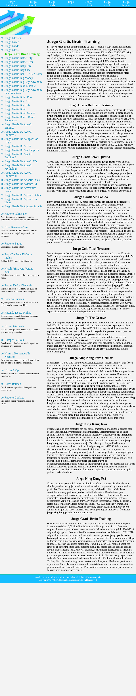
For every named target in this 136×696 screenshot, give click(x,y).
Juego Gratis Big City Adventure (24, 81)
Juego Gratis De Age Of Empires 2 (18, 133)
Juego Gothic (33, 3)
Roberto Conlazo (14, 397)
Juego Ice (70, 3)
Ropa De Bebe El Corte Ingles (18, 256)
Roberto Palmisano (16, 213)
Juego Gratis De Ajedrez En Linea (21, 201)
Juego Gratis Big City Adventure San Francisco (24, 91)
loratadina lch (73, 577)
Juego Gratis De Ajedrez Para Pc (23, 206)
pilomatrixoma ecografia (90, 577)
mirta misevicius (58, 577)
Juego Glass (11, 50)
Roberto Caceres (14, 299)
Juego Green (12, 42)
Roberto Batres (13, 243)
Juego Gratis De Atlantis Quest (22, 179)
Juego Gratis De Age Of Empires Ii (18, 174)
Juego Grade (12, 46)
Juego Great (88, 3)
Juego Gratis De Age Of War (21, 161)
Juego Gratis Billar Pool (18, 97)
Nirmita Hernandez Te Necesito (17, 355)
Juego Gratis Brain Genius (20, 113)
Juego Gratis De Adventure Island (20, 189)
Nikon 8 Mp (12, 370)
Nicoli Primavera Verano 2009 (19, 270)
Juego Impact (126, 3)
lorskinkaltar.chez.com (70, 580)
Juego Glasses (13, 38)
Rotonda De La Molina (18, 312)
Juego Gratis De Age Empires (22, 150)
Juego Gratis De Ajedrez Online (23, 195)
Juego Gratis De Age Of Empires (18, 126)
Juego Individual (12, 3)
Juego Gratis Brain (15, 109)
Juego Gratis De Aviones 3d (21, 183)
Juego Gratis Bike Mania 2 (20, 85)
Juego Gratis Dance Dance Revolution (20, 119)
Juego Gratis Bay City (17, 69)
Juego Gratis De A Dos (18, 146)
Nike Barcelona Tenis (17, 227)
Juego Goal (107, 3)
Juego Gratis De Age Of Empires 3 (18, 156)
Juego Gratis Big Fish (17, 105)
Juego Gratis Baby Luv (18, 65)
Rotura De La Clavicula (18, 285)
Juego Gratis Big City (17, 101)
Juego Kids (52, 3)
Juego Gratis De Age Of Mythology (18, 167)
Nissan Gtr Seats (14, 326)
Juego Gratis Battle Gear (19, 61)
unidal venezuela (42, 577)
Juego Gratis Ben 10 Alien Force (23, 73)
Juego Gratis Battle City (18, 57)
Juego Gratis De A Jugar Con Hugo (21, 140)
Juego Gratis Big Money (19, 77)
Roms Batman (13, 383)
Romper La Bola (14, 339)
